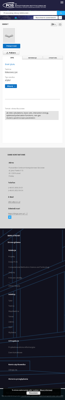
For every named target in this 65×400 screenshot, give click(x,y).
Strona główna (14, 242)
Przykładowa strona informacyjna (21, 347)
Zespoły (11, 272)
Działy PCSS (12, 262)
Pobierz (10, 52)
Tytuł (10, 300)
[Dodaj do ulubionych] (60, 24)
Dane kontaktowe (15, 352)
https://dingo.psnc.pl (18, 213)
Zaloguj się (12, 370)
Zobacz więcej (14, 286)
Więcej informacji (46, 390)
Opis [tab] (12, 58)
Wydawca (12, 332)
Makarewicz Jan (11, 72)
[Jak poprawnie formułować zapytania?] (60, 17)
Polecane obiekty (15, 278)
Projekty (11, 256)
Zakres (11, 322)
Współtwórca (13, 311)
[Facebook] (9, 217)
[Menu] (61, 2)
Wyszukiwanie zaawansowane (46, 18)
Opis (10, 327)
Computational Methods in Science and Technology (28, 267)
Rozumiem (33, 393)
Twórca (11, 306)
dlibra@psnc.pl (14, 202)
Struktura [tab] (53, 58)
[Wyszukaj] (61, 13)
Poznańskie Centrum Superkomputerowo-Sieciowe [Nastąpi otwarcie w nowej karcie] (42, 396)
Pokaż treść (12, 46)
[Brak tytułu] (9, 35)
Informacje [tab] (32, 58)
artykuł (7, 80)
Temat (11, 316)
